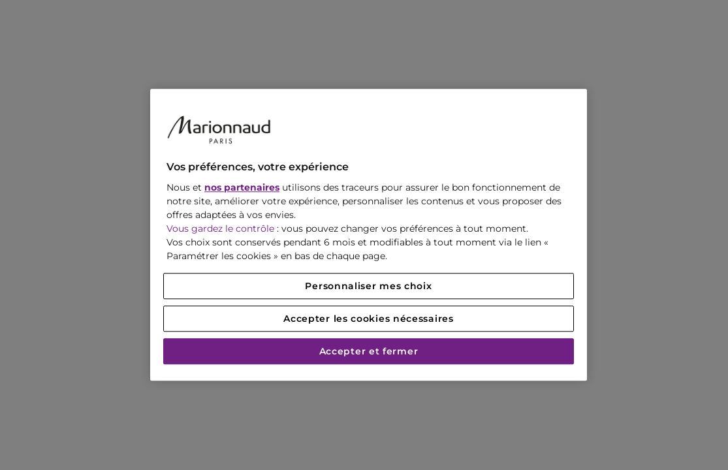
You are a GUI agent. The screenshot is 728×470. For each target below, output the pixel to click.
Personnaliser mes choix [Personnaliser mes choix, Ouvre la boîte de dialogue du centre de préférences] (368, 286)
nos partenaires (241, 188)
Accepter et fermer (369, 352)
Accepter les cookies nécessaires (368, 319)
